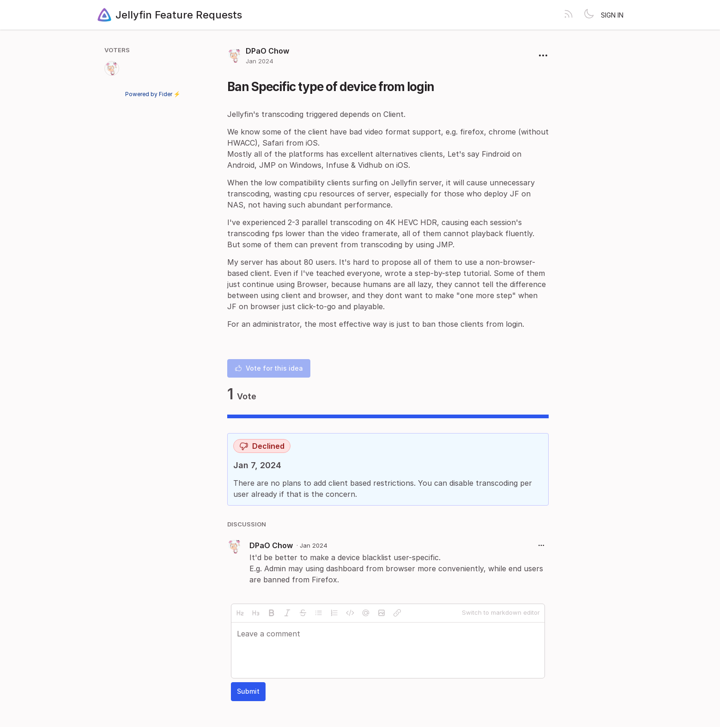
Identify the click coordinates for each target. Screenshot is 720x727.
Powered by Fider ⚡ (153, 94)
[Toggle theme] (589, 15)
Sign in (612, 15)
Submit (248, 691)
